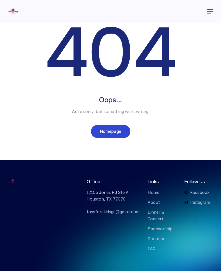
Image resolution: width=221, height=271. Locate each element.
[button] (209, 11)
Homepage (110, 131)
